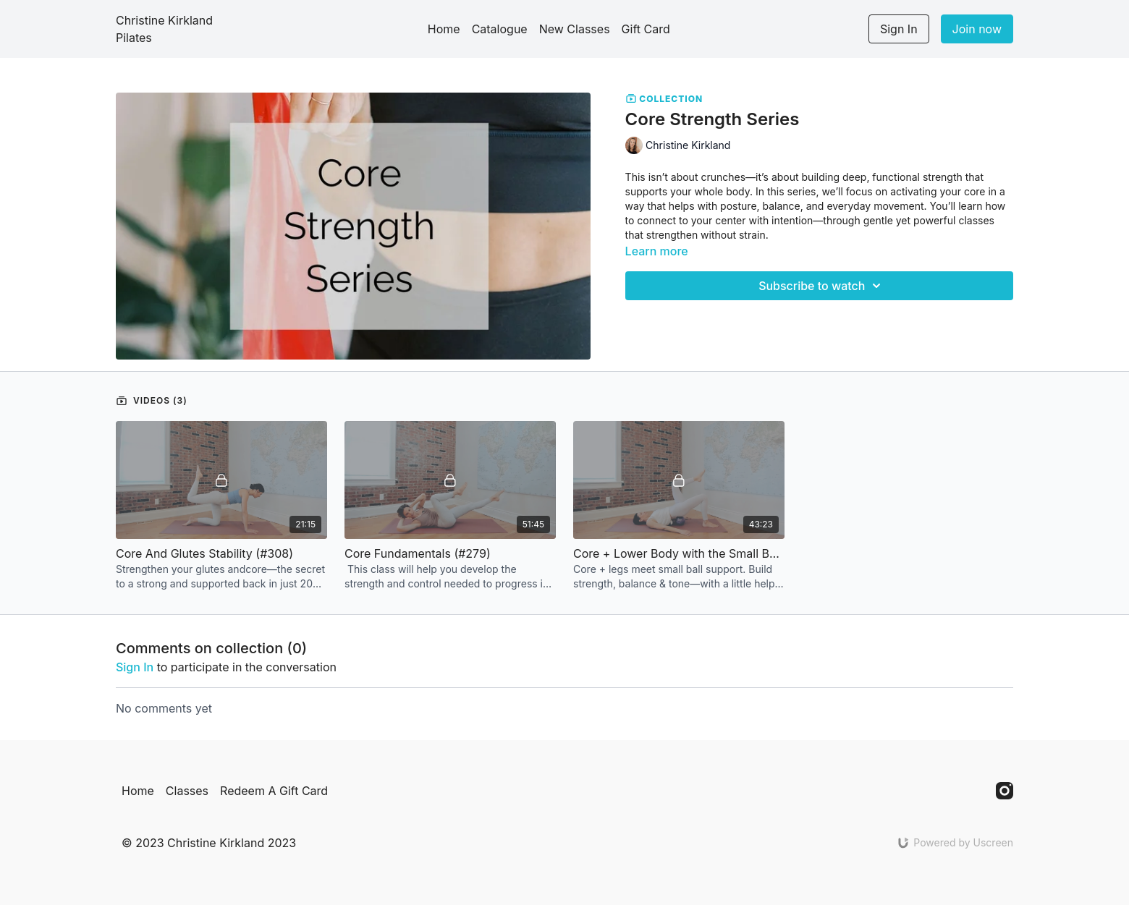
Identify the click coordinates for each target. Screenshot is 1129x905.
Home (444, 29)
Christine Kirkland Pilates (164, 29)
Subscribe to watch (821, 285)
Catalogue (500, 29)
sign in (134, 667)
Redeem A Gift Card (274, 790)
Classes (187, 790)
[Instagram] (1004, 790)
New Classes (574, 29)
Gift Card (646, 29)
